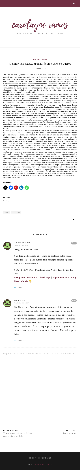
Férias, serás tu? (70, 433)
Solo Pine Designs (43, 465)
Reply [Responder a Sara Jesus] (74, 300)
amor (7, 212)
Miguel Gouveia (22, 243)
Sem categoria (40, 59)
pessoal (16, 212)
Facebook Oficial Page (38, 278)
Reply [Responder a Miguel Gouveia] (74, 243)
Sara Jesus (19, 300)
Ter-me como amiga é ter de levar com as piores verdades (18, 435)
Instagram (19, 278)
